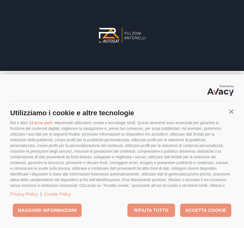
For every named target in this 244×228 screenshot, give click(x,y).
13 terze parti (40, 123)
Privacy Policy (24, 194)
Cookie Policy (57, 194)
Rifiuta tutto (151, 210)
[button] (231, 111)
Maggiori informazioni (47, 210)
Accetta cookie (205, 210)
